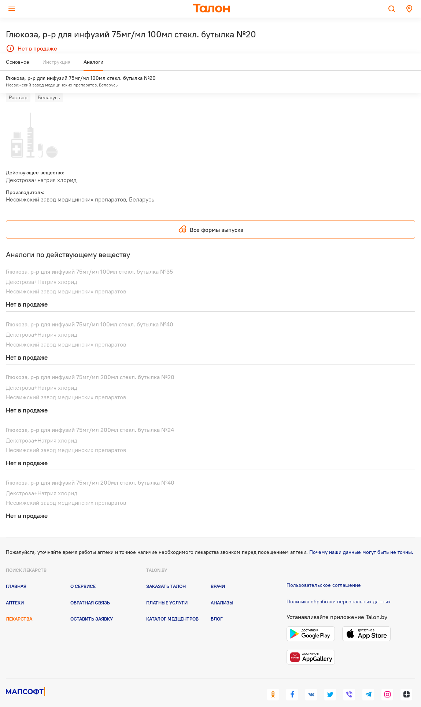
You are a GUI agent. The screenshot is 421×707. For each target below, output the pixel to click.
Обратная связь (90, 589)
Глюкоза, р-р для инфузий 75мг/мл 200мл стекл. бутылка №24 (90, 416)
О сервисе (83, 572)
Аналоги (93, 65)
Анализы (222, 589)
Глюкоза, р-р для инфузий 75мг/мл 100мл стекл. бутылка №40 (89, 310)
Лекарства (19, 605)
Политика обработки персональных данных (339, 588)
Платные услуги (167, 589)
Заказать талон (166, 572)
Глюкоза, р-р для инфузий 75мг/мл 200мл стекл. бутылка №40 (90, 469)
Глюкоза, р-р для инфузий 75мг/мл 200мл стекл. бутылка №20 (90, 363)
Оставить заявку (91, 605)
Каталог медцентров (172, 605)
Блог (217, 605)
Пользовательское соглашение (324, 571)
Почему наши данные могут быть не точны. (361, 538)
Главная (16, 572)
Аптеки (15, 589)
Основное (17, 65)
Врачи (218, 572)
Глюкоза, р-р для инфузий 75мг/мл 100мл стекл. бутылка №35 (89, 257)
